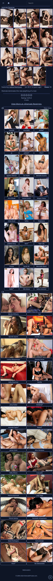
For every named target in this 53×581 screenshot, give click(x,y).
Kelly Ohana (13, 473)
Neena (39, 427)
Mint (26, 244)
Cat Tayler (26, 175)
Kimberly (39, 405)
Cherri (41, 153)
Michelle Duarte (41, 175)
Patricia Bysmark (13, 495)
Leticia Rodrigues (15, 87)
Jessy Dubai (13, 405)
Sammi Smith (26, 198)
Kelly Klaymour (13, 382)
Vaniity (39, 382)
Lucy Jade (39, 473)
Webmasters (26, 570)
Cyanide (11, 130)
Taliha (26, 221)
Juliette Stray (11, 244)
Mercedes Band (41, 266)
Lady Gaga (39, 495)
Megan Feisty (41, 198)
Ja (11, 153)
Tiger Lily (41, 244)
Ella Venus (26, 289)
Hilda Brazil (11, 221)
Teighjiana (41, 221)
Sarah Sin (26, 266)
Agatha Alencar (12, 175)
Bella (11, 289)
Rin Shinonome (40, 563)
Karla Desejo (39, 541)
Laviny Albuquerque (13, 359)
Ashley (41, 130)
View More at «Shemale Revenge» (26, 104)
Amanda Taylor (13, 427)
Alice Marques (39, 450)
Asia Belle (26, 130)
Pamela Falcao (39, 359)
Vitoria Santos (13, 518)
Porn (13, 563)
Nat (39, 314)
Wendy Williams (13, 314)
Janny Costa (13, 450)
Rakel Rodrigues (13, 541)
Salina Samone (41, 289)
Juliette (26, 153)
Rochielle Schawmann (39, 518)
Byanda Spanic (13, 337)
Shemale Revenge (8, 7)
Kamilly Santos (39, 337)
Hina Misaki (11, 198)
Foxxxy (11, 266)
